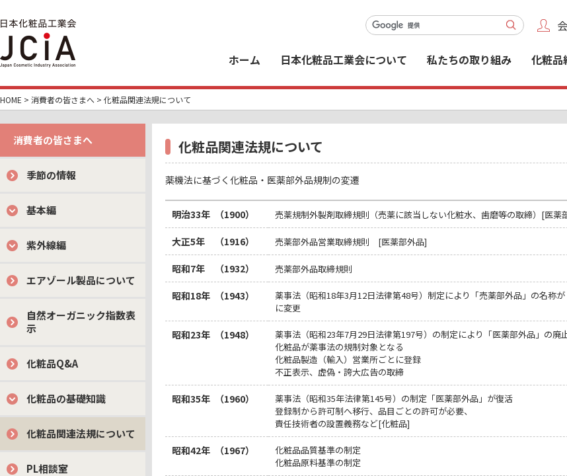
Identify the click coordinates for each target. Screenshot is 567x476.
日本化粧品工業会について (343, 59)
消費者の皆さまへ (62, 99)
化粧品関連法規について (80, 433)
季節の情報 (51, 175)
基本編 (41, 210)
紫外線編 (46, 245)
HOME (11, 99)
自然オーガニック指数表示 (80, 321)
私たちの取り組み (469, 59)
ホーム (244, 59)
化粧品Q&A (52, 363)
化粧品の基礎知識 (66, 398)
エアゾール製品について (80, 280)
